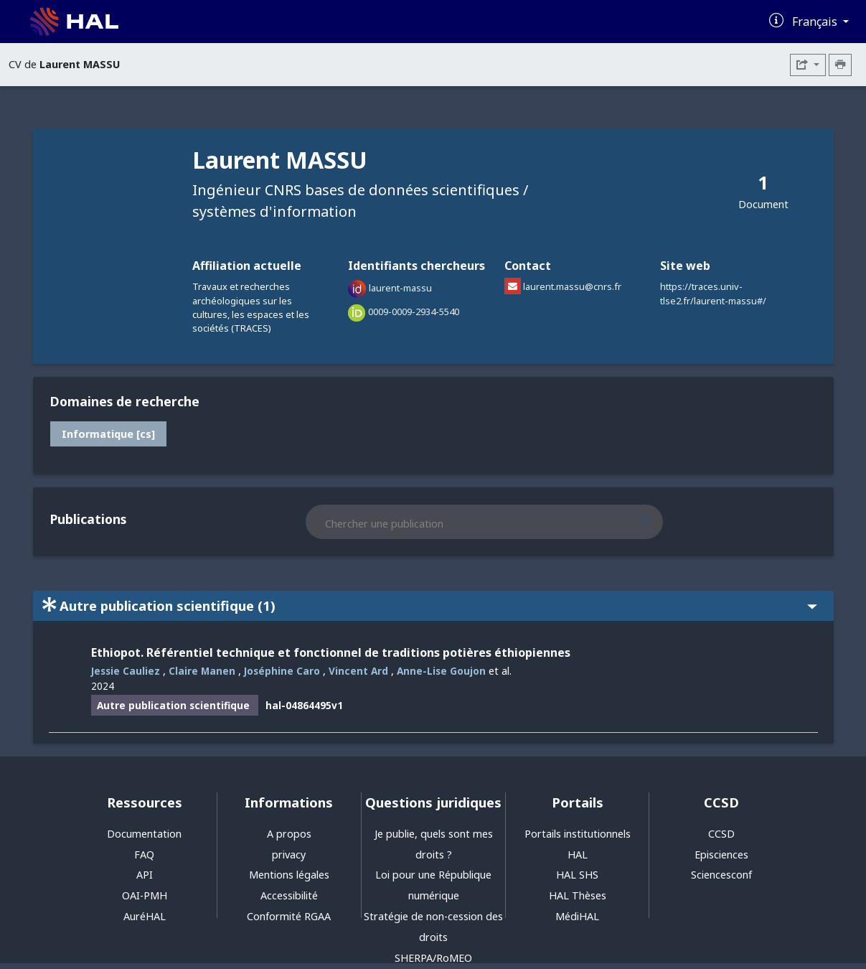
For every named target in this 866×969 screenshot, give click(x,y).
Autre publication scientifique (429, 605)
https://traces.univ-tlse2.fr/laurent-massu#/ (713, 293)
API (144, 874)
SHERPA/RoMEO (433, 958)
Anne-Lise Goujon (441, 671)
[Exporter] (808, 65)
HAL (578, 854)
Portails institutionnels (577, 834)
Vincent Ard (358, 671)
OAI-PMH (144, 895)
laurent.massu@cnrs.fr (572, 286)
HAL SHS (577, 874)
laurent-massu (400, 288)
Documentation (144, 834)
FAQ (144, 854)
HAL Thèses (577, 895)
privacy (289, 854)
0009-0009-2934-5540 (413, 311)
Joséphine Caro (282, 671)
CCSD (721, 834)
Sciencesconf (721, 874)
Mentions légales (289, 874)
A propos (289, 834)
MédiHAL (577, 916)
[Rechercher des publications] (657, 522)
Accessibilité (289, 895)
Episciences (721, 854)
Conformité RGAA (289, 916)
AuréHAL (144, 916)
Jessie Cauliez (125, 671)
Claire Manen (202, 671)
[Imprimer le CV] (840, 65)
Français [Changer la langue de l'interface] (816, 21)
